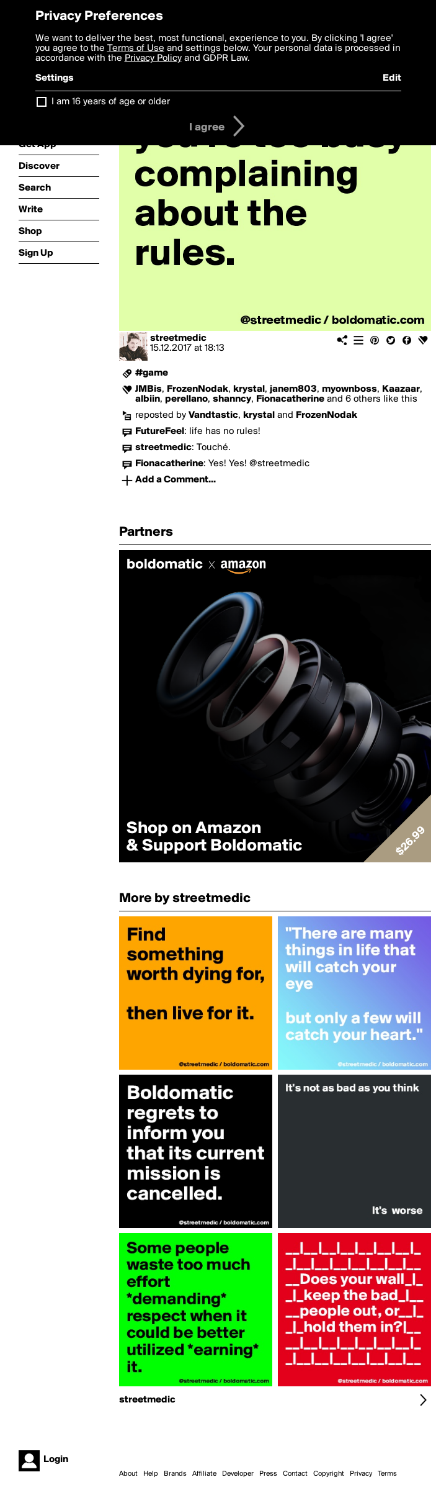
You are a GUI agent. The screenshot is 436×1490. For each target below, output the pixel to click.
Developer (238, 1474)
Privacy (361, 1474)
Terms (387, 1474)
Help (150, 1474)
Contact (295, 1474)
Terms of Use (135, 48)
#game (151, 373)
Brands (175, 1474)
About (128, 1474)
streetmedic (178, 338)
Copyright (328, 1474)
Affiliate (204, 1474)
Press (268, 1474)
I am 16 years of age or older (110, 102)
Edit (392, 78)
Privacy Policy (153, 58)
